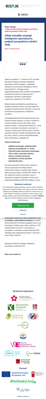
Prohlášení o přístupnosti (23, 396)
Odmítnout (23, 210)
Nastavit (23, 214)
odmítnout (37, 198)
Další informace (23, 200)
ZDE (23, 246)
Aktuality (13, 27)
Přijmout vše (23, 205)
